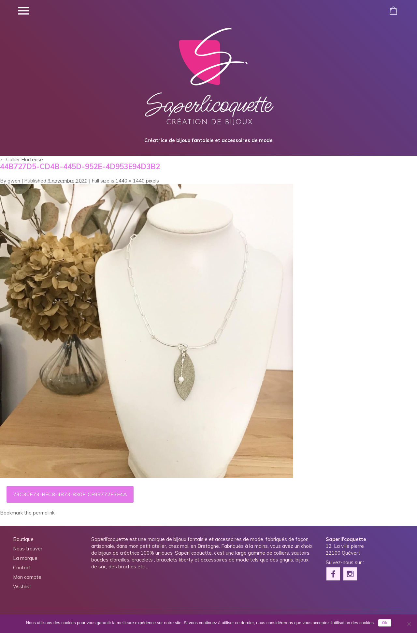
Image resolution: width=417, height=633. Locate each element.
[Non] (409, 624)
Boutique (23, 539)
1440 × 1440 (130, 181)
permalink (43, 513)
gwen (13, 181)
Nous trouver (27, 549)
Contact (22, 567)
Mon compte (27, 577)
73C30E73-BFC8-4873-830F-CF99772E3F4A (70, 494)
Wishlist (22, 586)
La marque (25, 558)
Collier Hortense (21, 159)
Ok (384, 623)
